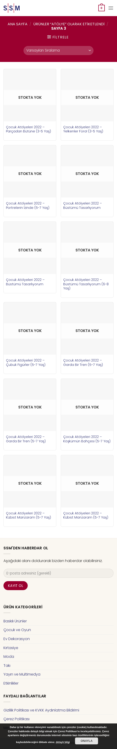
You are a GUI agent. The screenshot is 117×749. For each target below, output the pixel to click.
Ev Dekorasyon (16, 638)
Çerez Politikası (16, 719)
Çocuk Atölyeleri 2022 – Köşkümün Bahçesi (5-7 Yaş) (87, 439)
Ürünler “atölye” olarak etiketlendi (69, 24)
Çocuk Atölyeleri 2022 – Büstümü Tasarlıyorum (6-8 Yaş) (86, 284)
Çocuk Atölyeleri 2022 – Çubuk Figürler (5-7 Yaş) (25, 362)
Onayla (87, 741)
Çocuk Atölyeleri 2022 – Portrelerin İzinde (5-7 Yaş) (27, 205)
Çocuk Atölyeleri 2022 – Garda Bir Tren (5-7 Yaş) (83, 362)
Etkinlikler (10, 683)
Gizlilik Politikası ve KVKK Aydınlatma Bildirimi (41, 710)
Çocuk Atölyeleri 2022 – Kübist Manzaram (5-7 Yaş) (28, 515)
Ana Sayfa (17, 24)
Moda (8, 656)
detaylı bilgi (63, 742)
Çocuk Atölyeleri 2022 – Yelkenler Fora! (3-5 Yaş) (83, 129)
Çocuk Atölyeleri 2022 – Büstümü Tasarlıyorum (82, 205)
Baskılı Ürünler (15, 621)
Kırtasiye (10, 647)
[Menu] (111, 8)
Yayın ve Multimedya (21, 674)
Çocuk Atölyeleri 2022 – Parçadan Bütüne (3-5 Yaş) (28, 129)
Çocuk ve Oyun (17, 629)
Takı (6, 665)
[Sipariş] (58, 50)
